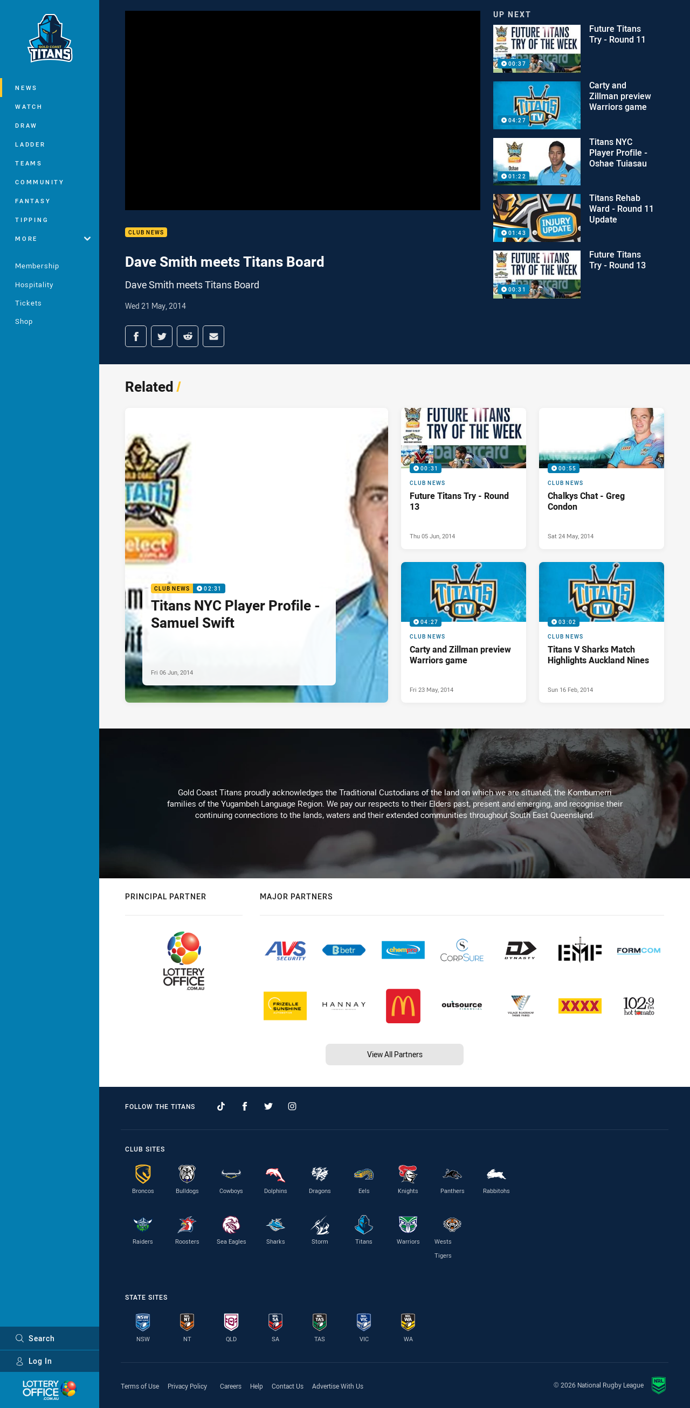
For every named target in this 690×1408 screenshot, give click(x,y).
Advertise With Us (337, 1386)
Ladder (30, 144)
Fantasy (33, 201)
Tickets (28, 303)
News (26, 88)
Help (256, 1386)
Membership (37, 265)
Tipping (32, 220)
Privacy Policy (187, 1386)
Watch (29, 106)
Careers (231, 1386)
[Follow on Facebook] (244, 1106)
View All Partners (395, 1054)
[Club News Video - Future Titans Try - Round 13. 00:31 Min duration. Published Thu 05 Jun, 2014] (463, 478)
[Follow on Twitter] (268, 1106)
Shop (24, 321)
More (53, 238)
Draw (26, 125)
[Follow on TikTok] (221, 1106)
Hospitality (34, 284)
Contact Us (287, 1386)
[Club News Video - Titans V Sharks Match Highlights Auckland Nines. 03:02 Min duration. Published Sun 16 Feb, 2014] (601, 632)
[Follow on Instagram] (292, 1106)
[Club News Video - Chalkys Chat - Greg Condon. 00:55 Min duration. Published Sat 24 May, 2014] (601, 478)
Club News (146, 232)
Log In (33, 1361)
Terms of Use (140, 1386)
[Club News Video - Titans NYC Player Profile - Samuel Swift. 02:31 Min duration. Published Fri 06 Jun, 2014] (256, 555)
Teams (29, 163)
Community (40, 182)
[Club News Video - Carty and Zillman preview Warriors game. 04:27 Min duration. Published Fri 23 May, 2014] (463, 632)
